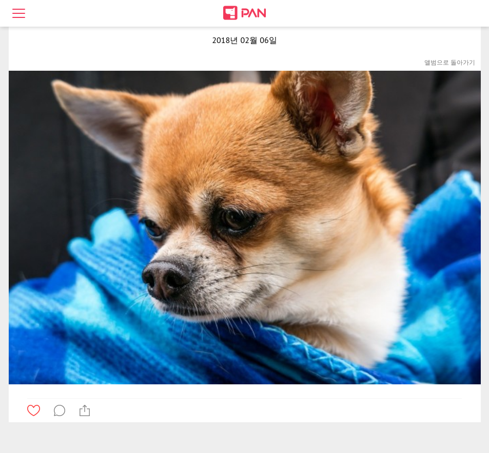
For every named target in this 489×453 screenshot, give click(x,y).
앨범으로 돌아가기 (449, 62)
